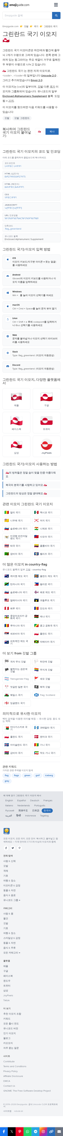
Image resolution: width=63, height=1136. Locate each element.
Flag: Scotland (44, 695)
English (9, 800)
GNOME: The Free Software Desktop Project (27, 1090)
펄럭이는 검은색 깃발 (15, 670)
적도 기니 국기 (44, 753)
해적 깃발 (42, 687)
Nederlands (23, 805)
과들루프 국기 (44, 600)
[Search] (56, 15)
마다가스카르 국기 (15, 728)
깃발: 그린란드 (22, 118)
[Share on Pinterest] (20, 1131)
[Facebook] (6, 848)
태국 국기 (12, 546)
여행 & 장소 (9, 880)
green (27, 775)
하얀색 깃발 (43, 661)
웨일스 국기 (13, 695)
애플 (5, 966)
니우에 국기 (13, 520)
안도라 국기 (43, 608)
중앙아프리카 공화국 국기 (15, 617)
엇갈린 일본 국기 (16, 687)
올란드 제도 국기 (46, 576)
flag (7, 775)
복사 (52, 131)
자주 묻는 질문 (11, 1048)
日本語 (35, 810)
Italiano (9, 805)
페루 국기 (12, 608)
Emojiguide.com (10, 26)
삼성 (5, 990)
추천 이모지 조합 (12, 1013)
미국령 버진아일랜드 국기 (15, 537)
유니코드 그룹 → (11, 900)
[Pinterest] (19, 848)
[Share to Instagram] (43, 1131)
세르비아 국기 (14, 633)
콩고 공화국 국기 (46, 625)
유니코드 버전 (10, 1028)
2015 (11, 101)
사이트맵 (7, 1111)
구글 (5, 971)
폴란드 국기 (43, 633)
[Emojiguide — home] (16, 5)
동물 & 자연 (9, 890)
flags (16, 775)
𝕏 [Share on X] (11, 1131)
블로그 (6, 1038)
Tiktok (6, 1000)
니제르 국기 (43, 528)
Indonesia (30, 815)
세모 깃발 (42, 679)
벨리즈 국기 (43, 554)
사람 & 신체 (9, 861)
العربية (8, 815)
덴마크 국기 (43, 737)
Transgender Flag (16, 679)
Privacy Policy (10, 1071)
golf (38, 775)
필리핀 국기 (43, 584)
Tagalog (44, 815)
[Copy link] (51, 1131)
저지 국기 (42, 520)
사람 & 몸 (8, 913)
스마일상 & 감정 (11, 938)
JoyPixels (8, 995)
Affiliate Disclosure (13, 1076)
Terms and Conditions (14, 1066)
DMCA (6, 1081)
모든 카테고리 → (11, 952)
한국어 (47, 810)
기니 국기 (42, 745)
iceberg (49, 775)
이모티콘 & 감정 (11, 885)
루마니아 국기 (14, 625)
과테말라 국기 (44, 727)
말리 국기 (12, 512)
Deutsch (34, 800)
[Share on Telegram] (35, 1131)
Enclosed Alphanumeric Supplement (24, 239)
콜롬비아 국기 (44, 546)
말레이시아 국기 (15, 600)
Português (39, 805)
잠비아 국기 (13, 554)
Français (48, 800)
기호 (5, 875)
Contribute (9, 1061)
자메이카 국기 (44, 642)
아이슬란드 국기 (15, 745)
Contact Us (9, 1085)
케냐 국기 (42, 616)
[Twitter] (12, 848)
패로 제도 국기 (44, 592)
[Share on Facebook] (4, 1131)
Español (21, 800)
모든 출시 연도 (11, 1023)
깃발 (26, 26)
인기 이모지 (9, 1033)
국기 (36, 26)
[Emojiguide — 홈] (6, 831)
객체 (5, 870)
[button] (31, 164)
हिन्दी (18, 815)
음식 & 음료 (9, 895)
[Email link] (59, 1131)
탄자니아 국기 (14, 584)
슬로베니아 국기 (15, 528)
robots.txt (18, 1111)
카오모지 (8, 1043)
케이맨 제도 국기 (16, 576)
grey (7, 781)
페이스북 (8, 976)
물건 (5, 918)
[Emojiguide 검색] (27, 15)
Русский (9, 810)
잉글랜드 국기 (14, 703)
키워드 (6, 1018)
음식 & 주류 (9, 947)
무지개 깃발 (43, 670)
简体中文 (23, 810)
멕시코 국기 (43, 512)
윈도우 (6, 980)
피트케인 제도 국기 (16, 642)
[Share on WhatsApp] (27, 1131)
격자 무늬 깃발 (15, 661)
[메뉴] (56, 5)
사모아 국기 (43, 536)
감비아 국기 (13, 753)
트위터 (6, 985)
